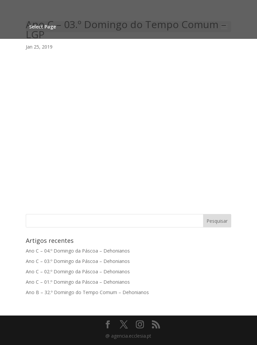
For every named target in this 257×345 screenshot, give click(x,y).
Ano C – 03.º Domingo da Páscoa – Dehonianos (78, 261)
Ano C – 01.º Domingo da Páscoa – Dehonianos (78, 282)
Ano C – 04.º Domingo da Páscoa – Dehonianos (78, 251)
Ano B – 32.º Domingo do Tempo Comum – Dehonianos (87, 292)
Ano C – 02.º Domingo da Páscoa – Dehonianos (78, 271)
